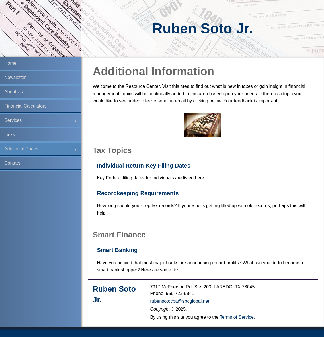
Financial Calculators (25, 106)
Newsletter (15, 77)
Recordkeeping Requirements (138, 193)
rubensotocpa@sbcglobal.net (179, 301)
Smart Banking (117, 250)
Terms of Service (237, 317)
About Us (13, 91)
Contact (12, 163)
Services (13, 120)
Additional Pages (21, 148)
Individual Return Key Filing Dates (144, 165)
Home (10, 63)
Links (9, 134)
